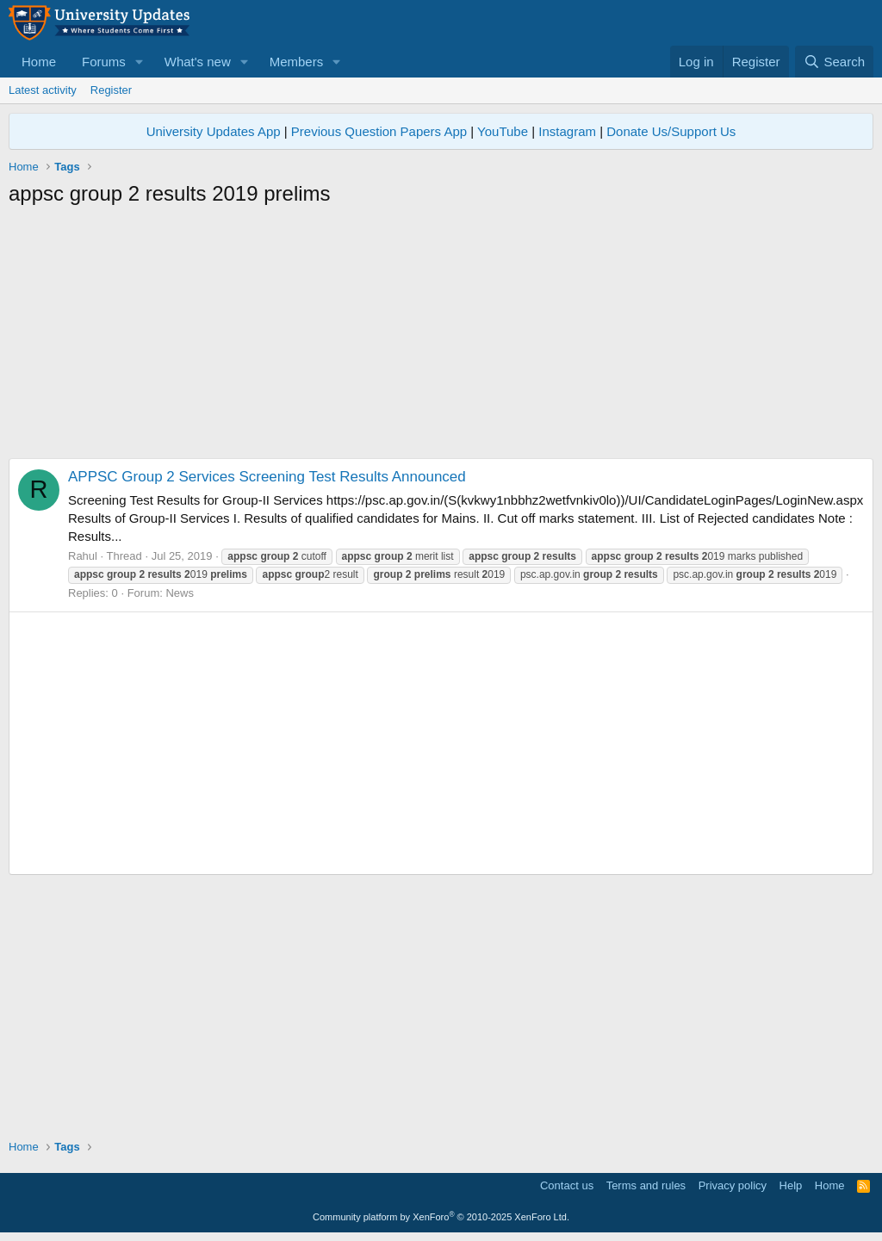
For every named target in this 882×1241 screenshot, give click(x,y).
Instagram (567, 131)
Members (297, 61)
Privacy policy (733, 1185)
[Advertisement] (441, 337)
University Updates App (213, 131)
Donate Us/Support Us (671, 131)
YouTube (502, 131)
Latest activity (43, 90)
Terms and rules (646, 1185)
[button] (139, 62)
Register (111, 90)
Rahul (82, 555)
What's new (198, 61)
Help (791, 1185)
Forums (104, 61)
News (179, 592)
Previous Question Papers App (379, 131)
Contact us (566, 1185)
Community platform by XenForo (441, 1217)
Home (39, 61)
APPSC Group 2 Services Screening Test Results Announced (267, 476)
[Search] (834, 62)
